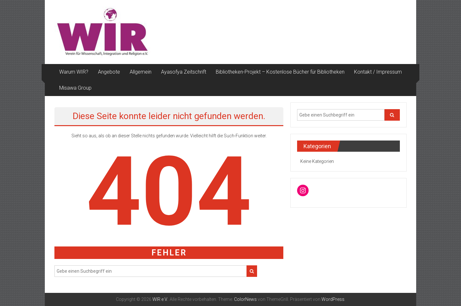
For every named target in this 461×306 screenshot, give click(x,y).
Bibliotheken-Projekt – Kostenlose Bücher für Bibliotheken (280, 72)
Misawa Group (75, 88)
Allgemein (140, 72)
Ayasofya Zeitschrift (183, 72)
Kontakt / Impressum (378, 72)
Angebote (109, 72)
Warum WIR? (73, 72)
